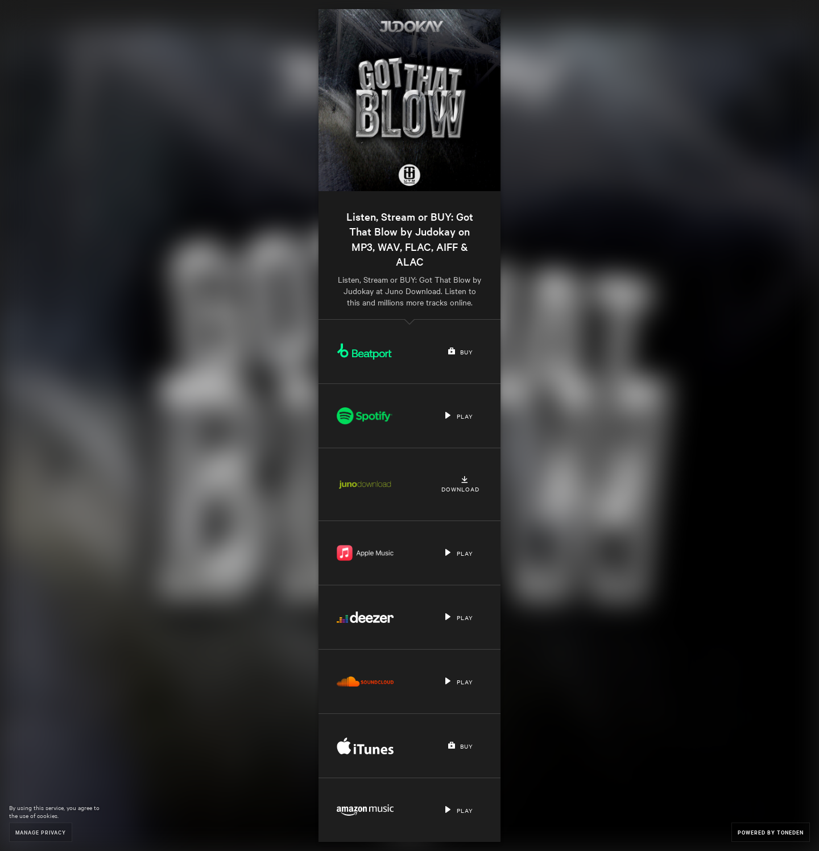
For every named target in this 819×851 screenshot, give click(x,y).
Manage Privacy (40, 832)
